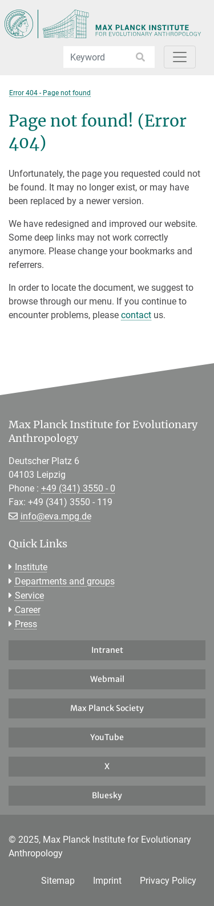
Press (26, 624)
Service (29, 595)
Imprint (107, 880)
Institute (31, 567)
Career (28, 609)
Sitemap (58, 880)
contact (136, 315)
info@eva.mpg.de (56, 516)
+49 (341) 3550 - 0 (78, 488)
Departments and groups (65, 581)
